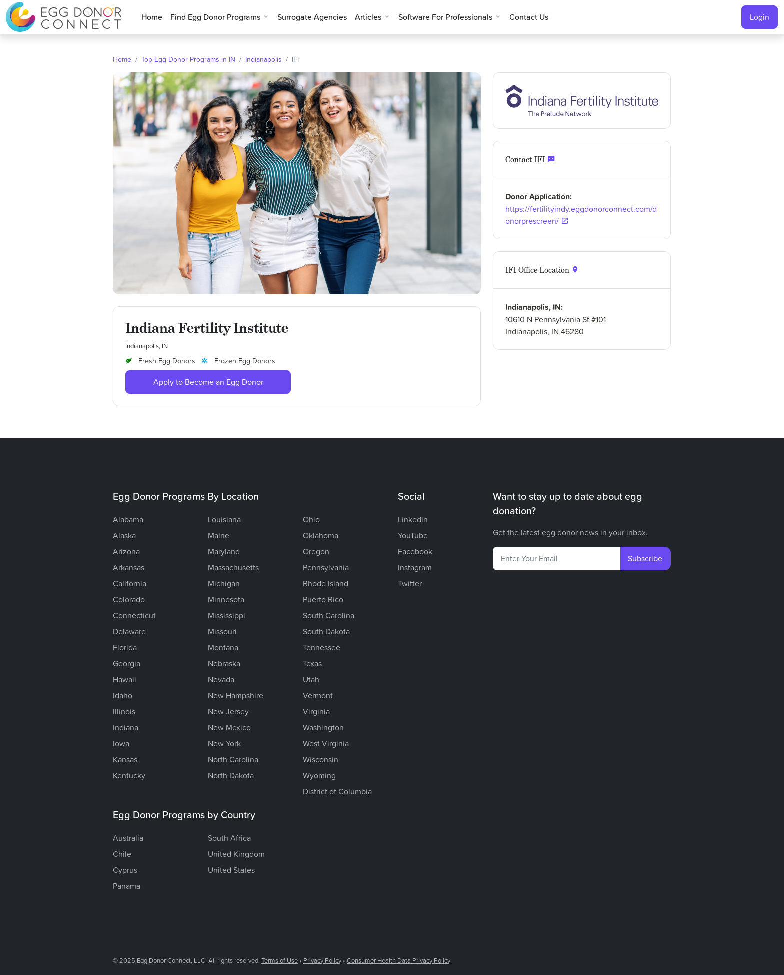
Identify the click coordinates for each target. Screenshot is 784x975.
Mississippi (227, 615)
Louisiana (224, 519)
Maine (219, 535)
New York (224, 743)
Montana (223, 647)
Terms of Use (280, 960)
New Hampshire (236, 695)
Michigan (224, 583)
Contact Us (529, 16)
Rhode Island (325, 583)
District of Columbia (337, 791)
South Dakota (326, 631)
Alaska (124, 535)
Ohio (311, 519)
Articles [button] (368, 16)
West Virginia (326, 743)
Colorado (129, 599)
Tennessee (321, 647)
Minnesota (226, 599)
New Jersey (228, 711)
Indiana (125, 727)
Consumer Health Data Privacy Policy (398, 960)
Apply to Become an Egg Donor (209, 381)
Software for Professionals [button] (445, 16)
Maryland (224, 551)
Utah (311, 679)
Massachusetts (233, 567)
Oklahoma (320, 535)
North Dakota (231, 775)
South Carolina (328, 615)
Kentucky (129, 775)
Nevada (221, 679)
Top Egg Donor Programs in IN (189, 59)
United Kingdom (236, 853)
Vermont (318, 695)
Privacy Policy (323, 960)
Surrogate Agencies (312, 16)
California (129, 583)
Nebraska (224, 663)
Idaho (122, 695)
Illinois (124, 711)
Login (760, 16)
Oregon (316, 551)
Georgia (126, 663)
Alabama (128, 519)
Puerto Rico (323, 599)
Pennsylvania (326, 567)
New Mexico (229, 727)
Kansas (125, 759)
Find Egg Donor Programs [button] (215, 16)
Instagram (415, 567)
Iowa (121, 743)
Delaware (129, 631)
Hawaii (124, 679)
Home (152, 16)
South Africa (229, 837)
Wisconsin (320, 759)
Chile (122, 853)
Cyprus (125, 869)
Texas (312, 663)
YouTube (413, 535)
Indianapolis (264, 59)
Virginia (316, 711)
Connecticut (134, 615)
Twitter (410, 583)
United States (231, 869)
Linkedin (413, 519)
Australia (128, 837)
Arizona (126, 551)
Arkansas (128, 567)
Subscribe (645, 558)
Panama (126, 885)
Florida (125, 647)
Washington (323, 727)
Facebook (415, 551)
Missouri (222, 631)
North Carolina (233, 759)
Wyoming (319, 775)
